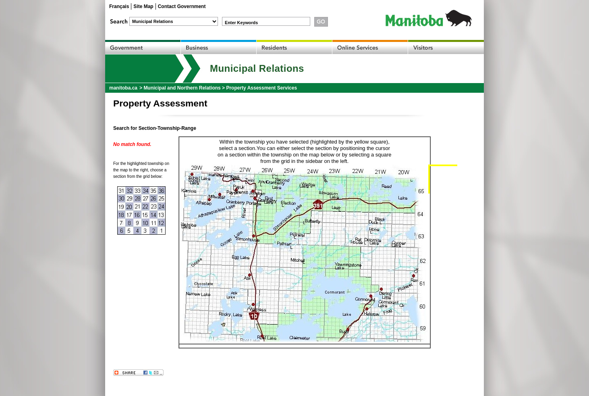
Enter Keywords (241, 22)
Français (119, 6)
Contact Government (182, 6)
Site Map (143, 6)
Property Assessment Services (261, 88)
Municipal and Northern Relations (181, 88)
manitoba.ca (123, 88)
